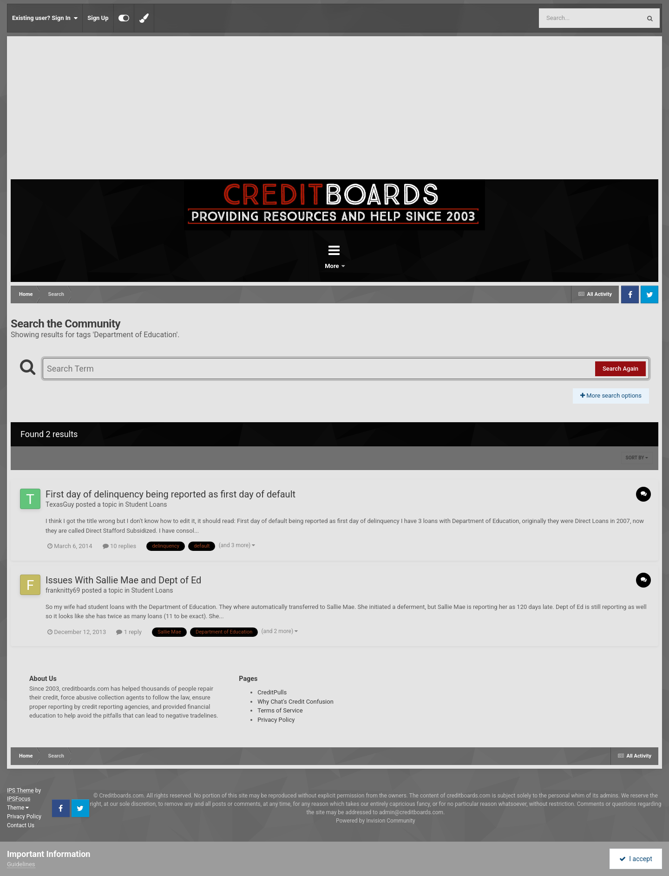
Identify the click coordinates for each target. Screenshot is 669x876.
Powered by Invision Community (375, 820)
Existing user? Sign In (45, 18)
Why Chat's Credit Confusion (295, 701)
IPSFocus (18, 799)
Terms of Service (279, 710)
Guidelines (21, 864)
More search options (611, 395)
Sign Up (97, 17)
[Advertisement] (334, 110)
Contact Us (20, 825)
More (359, 265)
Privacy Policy (276, 719)
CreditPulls (272, 692)
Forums (308, 265)
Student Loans (146, 504)
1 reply (129, 631)
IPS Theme (20, 790)
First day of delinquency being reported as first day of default (170, 494)
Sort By (637, 457)
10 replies (119, 546)
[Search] (566, 18)
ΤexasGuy (60, 504)
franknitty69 (63, 590)
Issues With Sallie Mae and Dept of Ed (123, 580)
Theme (18, 807)
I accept (635, 859)
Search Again (620, 368)
